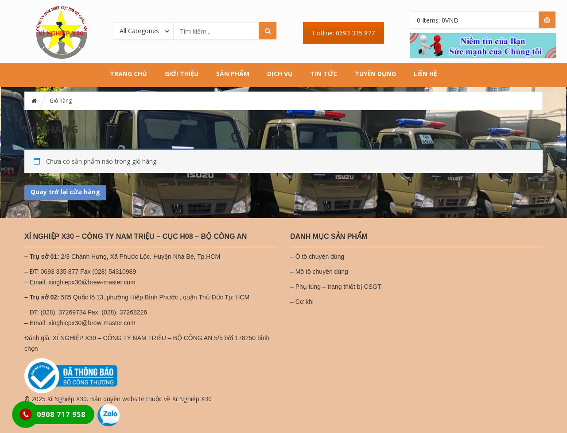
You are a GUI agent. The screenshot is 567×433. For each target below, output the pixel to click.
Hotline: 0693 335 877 (343, 33)
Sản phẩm (232, 73)
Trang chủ (128, 73)
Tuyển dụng (375, 73)
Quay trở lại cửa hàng (65, 192)
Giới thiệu (181, 73)
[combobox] (143, 30)
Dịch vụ (280, 73)
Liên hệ (425, 73)
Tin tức (324, 73)
